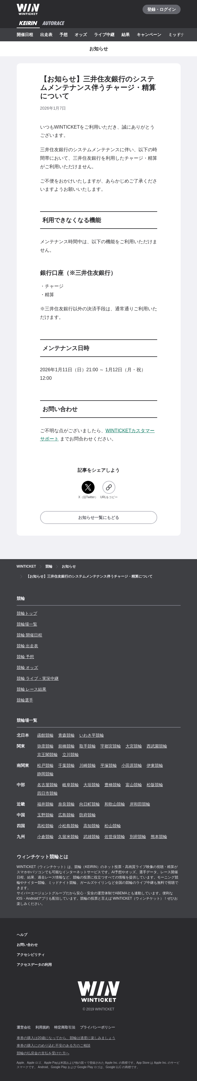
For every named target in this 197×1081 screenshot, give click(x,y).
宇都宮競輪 (110, 746)
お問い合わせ (27, 945)
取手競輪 (87, 746)
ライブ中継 (104, 34)
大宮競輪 (134, 746)
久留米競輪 (68, 836)
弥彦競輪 (45, 746)
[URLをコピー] (109, 490)
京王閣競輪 (47, 754)
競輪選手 (25, 700)
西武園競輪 (157, 746)
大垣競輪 (91, 784)
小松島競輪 (68, 825)
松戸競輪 (45, 765)
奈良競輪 (66, 804)
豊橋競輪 (113, 784)
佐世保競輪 (115, 836)
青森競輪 (66, 735)
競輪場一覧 (27, 624)
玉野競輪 (45, 815)
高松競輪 (45, 825)
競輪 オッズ (27, 667)
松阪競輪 (155, 784)
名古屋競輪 (47, 784)
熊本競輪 (159, 836)
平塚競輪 (108, 765)
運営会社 (24, 1027)
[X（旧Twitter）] (87, 490)
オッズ (81, 34)
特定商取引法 (64, 1027)
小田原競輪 (131, 765)
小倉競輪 (45, 836)
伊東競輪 (155, 765)
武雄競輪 (91, 836)
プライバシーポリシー (97, 1027)
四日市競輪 (47, 793)
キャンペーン (149, 34)
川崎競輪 (87, 765)
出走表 (46, 34)
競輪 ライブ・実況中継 (38, 678)
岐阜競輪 (70, 784)
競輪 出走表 (27, 646)
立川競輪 (70, 754)
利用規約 (42, 1027)
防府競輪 (87, 815)
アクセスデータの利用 (34, 965)
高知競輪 (91, 825)
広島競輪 (66, 815)
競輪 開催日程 (29, 635)
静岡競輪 (45, 774)
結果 (125, 34)
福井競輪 (45, 804)
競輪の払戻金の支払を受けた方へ (43, 1053)
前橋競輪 (66, 746)
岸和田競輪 (140, 804)
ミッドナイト (180, 34)
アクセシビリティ (31, 955)
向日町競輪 (89, 804)
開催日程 (25, 34)
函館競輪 (45, 735)
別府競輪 (138, 836)
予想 (63, 34)
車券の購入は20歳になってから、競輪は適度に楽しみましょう (66, 1038)
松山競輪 (113, 825)
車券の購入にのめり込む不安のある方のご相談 (53, 1045)
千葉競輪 (66, 765)
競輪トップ (27, 613)
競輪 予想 (25, 656)
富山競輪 (134, 784)
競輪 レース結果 (32, 689)
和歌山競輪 (115, 804)
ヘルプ (22, 935)
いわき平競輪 (91, 735)
